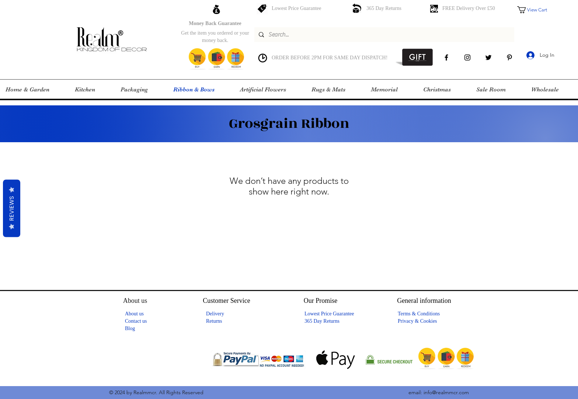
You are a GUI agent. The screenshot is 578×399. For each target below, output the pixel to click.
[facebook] (446, 57)
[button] (537, 9)
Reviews (11, 208)
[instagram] (467, 57)
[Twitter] (488, 57)
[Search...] (383, 34)
